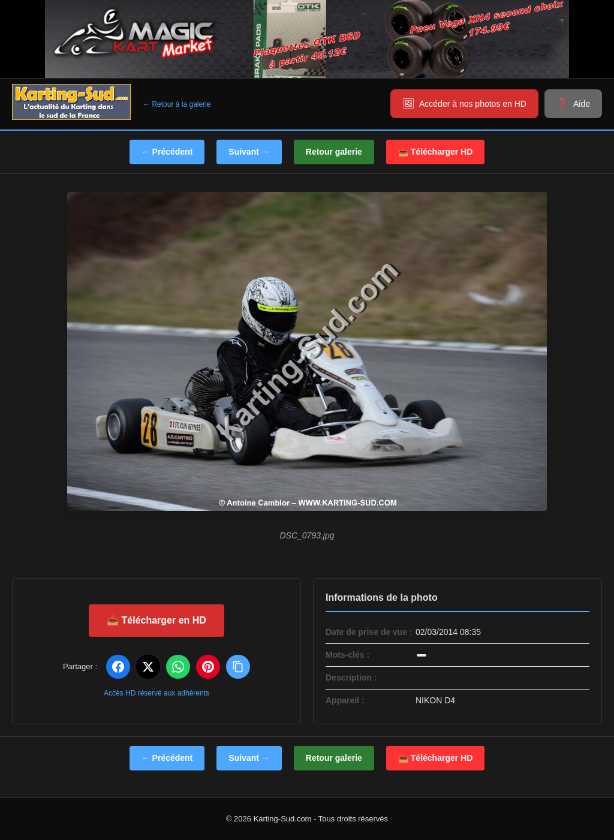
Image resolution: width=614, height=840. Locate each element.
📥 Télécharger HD (435, 151)
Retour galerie (334, 151)
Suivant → (248, 151)
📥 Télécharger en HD (156, 620)
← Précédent (167, 151)
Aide (581, 104)
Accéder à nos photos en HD (472, 104)
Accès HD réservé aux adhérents (156, 693)
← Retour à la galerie (176, 104)
